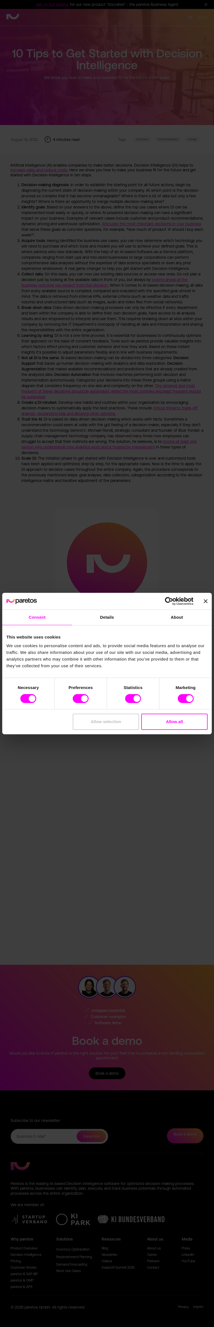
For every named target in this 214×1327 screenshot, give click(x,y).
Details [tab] (107, 617)
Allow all (174, 721)
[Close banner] (206, 601)
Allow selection (106, 721)
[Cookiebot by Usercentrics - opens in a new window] (169, 601)
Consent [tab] (37, 617)
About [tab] (177, 617)
